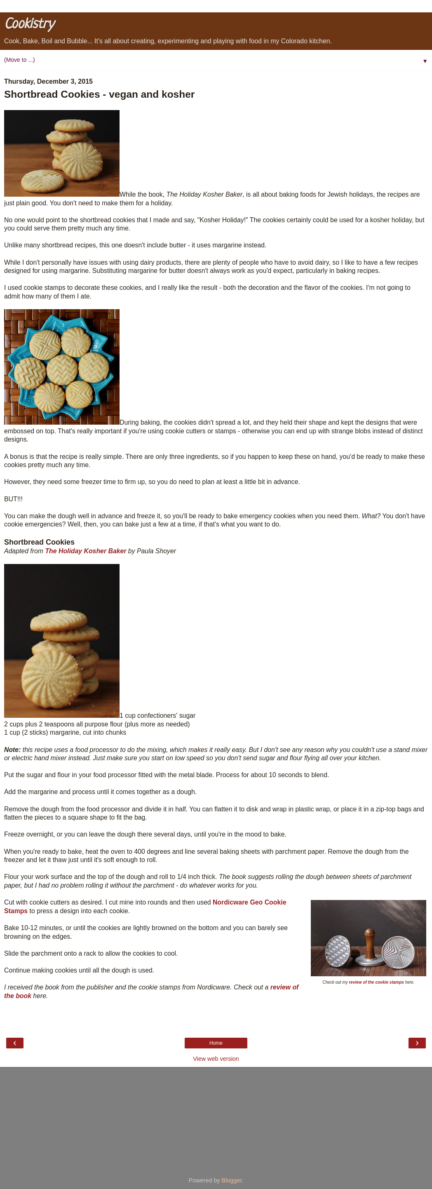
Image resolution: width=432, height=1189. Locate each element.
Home (216, 1043)
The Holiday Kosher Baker (85, 551)
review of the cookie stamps (376, 982)
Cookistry (29, 24)
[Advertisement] (216, 1118)
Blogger (232, 1180)
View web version (216, 1058)
